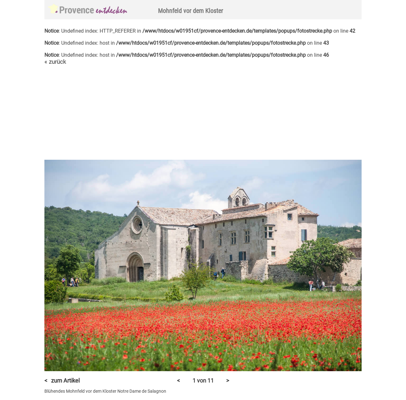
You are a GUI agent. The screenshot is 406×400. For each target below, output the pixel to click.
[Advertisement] (203, 112)
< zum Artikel (62, 380)
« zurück (55, 61)
